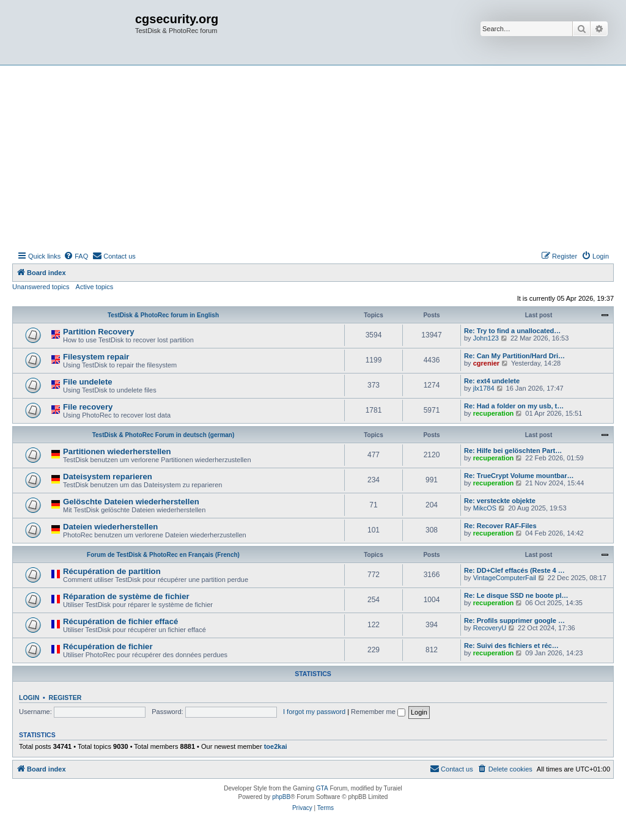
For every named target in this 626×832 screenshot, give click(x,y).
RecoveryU (489, 627)
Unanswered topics (41, 286)
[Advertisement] (313, 157)
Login (29, 697)
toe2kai (275, 746)
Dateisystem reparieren (107, 476)
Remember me (378, 711)
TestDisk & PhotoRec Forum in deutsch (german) (163, 435)
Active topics (95, 286)
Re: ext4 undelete (492, 381)
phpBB (281, 796)
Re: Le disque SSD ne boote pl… (516, 595)
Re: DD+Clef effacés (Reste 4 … (514, 570)
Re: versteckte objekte (500, 500)
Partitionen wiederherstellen (117, 451)
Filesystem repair (96, 356)
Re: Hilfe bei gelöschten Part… (513, 450)
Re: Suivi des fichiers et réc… (511, 645)
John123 (486, 338)
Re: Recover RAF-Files (500, 525)
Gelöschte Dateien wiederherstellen (131, 501)
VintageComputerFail (504, 577)
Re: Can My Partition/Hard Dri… (514, 355)
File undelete (87, 381)
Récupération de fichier (108, 646)
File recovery (87, 406)
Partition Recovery (98, 331)
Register (65, 697)
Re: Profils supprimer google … (514, 620)
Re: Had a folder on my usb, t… (514, 406)
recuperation (493, 413)
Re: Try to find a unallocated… (512, 330)
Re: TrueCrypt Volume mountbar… (518, 475)
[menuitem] (76, 256)
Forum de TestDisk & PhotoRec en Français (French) (163, 554)
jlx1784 (484, 388)
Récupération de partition (112, 571)
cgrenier (486, 363)
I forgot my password (314, 711)
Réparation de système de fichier (126, 596)
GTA (322, 788)
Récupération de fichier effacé (120, 621)
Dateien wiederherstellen (110, 526)
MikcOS (485, 508)
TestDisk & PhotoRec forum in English (163, 315)
